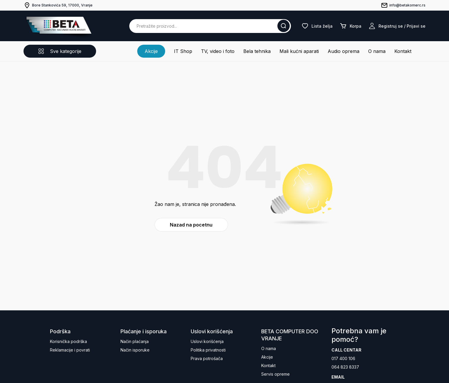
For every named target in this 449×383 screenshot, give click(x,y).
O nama (377, 51)
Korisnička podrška (68, 341)
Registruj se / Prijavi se (396, 25)
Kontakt (402, 51)
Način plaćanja (134, 341)
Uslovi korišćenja (207, 341)
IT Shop (183, 51)
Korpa (350, 25)
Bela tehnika (257, 51)
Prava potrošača (207, 358)
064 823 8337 (345, 366)
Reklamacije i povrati (70, 349)
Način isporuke (135, 349)
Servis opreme (275, 374)
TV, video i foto (217, 51)
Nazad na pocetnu (191, 225)
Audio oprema (343, 51)
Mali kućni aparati (299, 51)
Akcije (151, 51)
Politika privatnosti (208, 349)
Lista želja (317, 25)
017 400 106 (343, 358)
